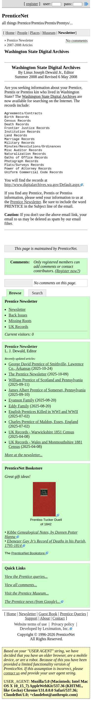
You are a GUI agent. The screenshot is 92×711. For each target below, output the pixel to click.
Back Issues (18, 315)
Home (9, 32)
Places (35, 32)
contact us (12, 673)
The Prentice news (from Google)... (32, 601)
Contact (59, 618)
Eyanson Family (21, 400)
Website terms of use (30, 624)
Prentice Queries (73, 614)
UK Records (18, 327)
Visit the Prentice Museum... (27, 593)
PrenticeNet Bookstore (28, 553)
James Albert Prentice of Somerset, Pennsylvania (47, 390)
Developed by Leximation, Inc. (44, 628)
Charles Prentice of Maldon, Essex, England (43, 422)
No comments (77, 41)
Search (37, 293)
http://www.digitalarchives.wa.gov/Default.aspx (42, 185)
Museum (49, 32)
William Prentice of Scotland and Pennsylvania (46, 380)
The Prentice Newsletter (28, 374)
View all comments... (21, 585)
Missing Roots (20, 321)
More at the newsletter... (23, 455)
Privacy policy (63, 624)
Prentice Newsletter (20, 40)
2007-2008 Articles (20, 45)
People (22, 32)
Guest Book (48, 614)
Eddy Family (19, 406)
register (32, 4)
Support (31, 618)
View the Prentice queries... (26, 576)
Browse (15, 293)
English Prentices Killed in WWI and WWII (43, 412)
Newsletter (17, 309)
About (45, 618)
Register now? (67, 271)
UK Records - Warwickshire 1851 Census (41, 432)
